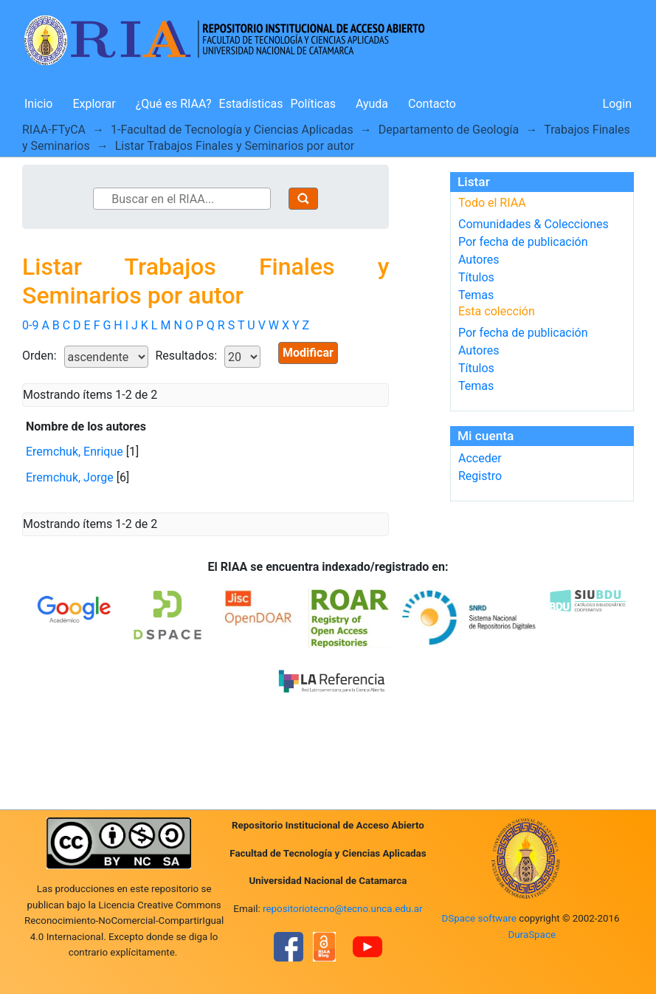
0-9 (30, 325)
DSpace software (479, 918)
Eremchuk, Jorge (70, 477)
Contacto (432, 104)
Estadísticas (251, 104)
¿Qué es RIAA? (174, 104)
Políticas (313, 104)
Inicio (38, 104)
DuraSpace (532, 934)
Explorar (93, 104)
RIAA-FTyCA (54, 130)
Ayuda (372, 104)
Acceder (480, 458)
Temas (476, 295)
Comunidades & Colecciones (533, 224)
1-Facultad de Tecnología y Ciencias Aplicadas (232, 130)
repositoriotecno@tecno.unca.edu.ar (343, 908)
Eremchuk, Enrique (74, 452)
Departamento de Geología (449, 130)
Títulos (476, 277)
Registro (480, 476)
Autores (478, 260)
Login (617, 104)
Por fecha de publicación (523, 242)
